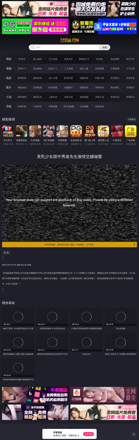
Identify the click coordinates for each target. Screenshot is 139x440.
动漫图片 (68, 87)
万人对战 (53, 59)
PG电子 (22, 59)
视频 (9, 68)
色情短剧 (99, 106)
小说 (9, 97)
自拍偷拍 (37, 68)
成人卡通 (53, 77)
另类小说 (99, 96)
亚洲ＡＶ (22, 68)
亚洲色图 (37, 87)
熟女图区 (115, 87)
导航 (9, 106)
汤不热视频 (68, 106)
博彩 (9, 59)
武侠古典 (68, 96)
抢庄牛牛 (130, 59)
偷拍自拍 (37, 77)
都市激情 (22, 96)
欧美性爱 (68, 77)
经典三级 (99, 77)
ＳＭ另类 (130, 68)
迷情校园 (84, 96)
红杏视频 (84, 106)
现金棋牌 (115, 59)
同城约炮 (22, 106)
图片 (9, 87)
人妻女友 (53, 96)
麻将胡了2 (84, 59)
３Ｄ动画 (68, 68)
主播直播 (115, 68)
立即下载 (88, 434)
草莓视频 (53, 106)
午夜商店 (37, 106)
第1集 (6, 252)
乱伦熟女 (115, 77)
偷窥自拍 (22, 87)
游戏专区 (68, 59)
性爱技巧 (130, 96)
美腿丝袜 (84, 87)
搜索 (105, 47)
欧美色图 (53, 87)
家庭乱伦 (37, 96)
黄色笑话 (115, 96)
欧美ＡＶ (53, 68)
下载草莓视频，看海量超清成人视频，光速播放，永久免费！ (90, 244)
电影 (9, 78)
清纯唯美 (99, 87)
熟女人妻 (84, 68)
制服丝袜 (84, 77)
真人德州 (37, 59)
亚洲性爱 (22, 77)
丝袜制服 (99, 68)
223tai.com (69, 40)
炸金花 (99, 59)
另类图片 (130, 87)
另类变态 (130, 77)
